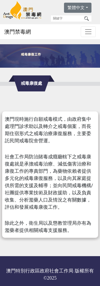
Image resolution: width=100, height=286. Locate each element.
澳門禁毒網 (17, 32)
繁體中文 (76, 7)
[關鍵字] (67, 18)
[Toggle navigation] (88, 31)
